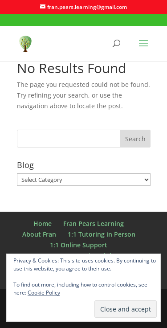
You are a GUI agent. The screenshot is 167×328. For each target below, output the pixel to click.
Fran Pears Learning (93, 223)
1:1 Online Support (78, 245)
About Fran (39, 234)
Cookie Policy (44, 292)
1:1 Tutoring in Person (101, 234)
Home (42, 223)
